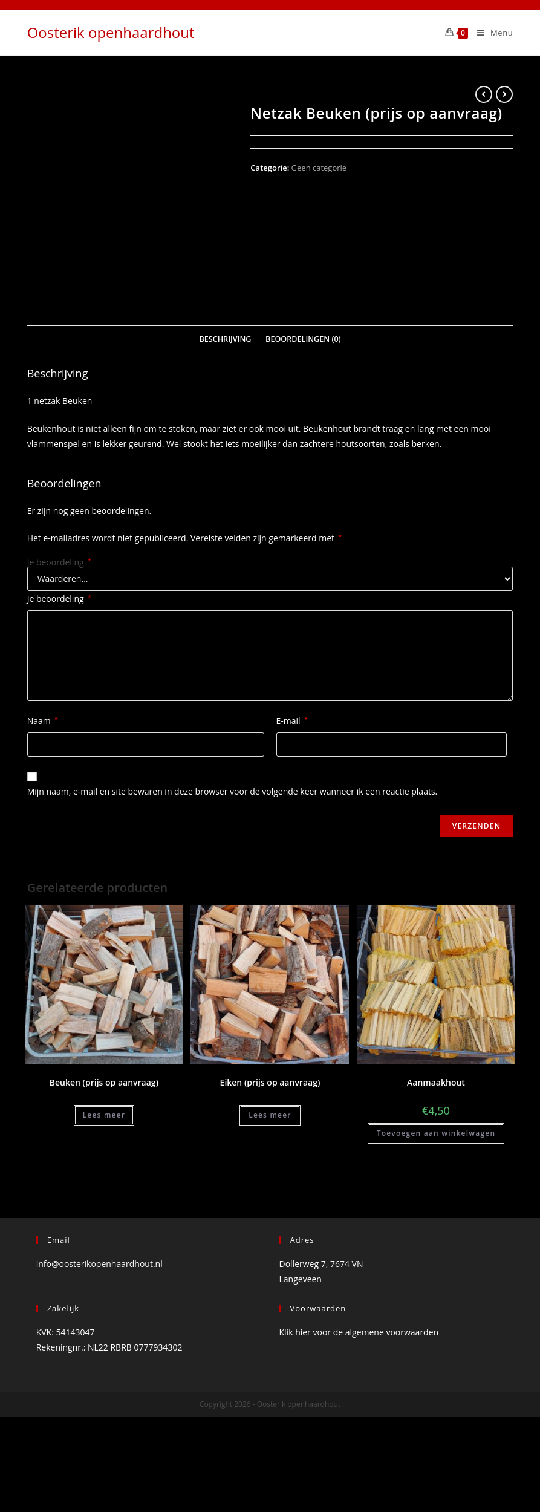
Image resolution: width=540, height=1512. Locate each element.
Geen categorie (319, 167)
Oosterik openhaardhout (111, 32)
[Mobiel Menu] (490, 32)
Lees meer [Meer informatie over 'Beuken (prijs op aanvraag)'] (104, 1183)
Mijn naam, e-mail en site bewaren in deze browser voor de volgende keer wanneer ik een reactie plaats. (232, 859)
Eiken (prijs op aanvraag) (270, 1150)
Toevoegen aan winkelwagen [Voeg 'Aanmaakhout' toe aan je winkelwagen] (436, 1201)
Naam (42, 788)
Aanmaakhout (436, 1150)
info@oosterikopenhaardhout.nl (99, 1331)
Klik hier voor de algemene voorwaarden (359, 1400)
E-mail (292, 788)
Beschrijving (225, 407)
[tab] (225, 407)
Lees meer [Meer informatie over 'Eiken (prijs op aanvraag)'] (270, 1183)
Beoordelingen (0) (303, 407)
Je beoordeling (59, 630)
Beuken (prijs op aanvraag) (104, 1150)
